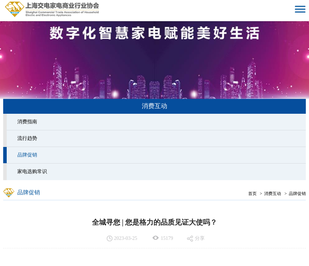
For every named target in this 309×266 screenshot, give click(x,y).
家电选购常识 (32, 171)
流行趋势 (27, 138)
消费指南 (27, 121)
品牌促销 (27, 155)
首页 (252, 193)
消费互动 (272, 193)
